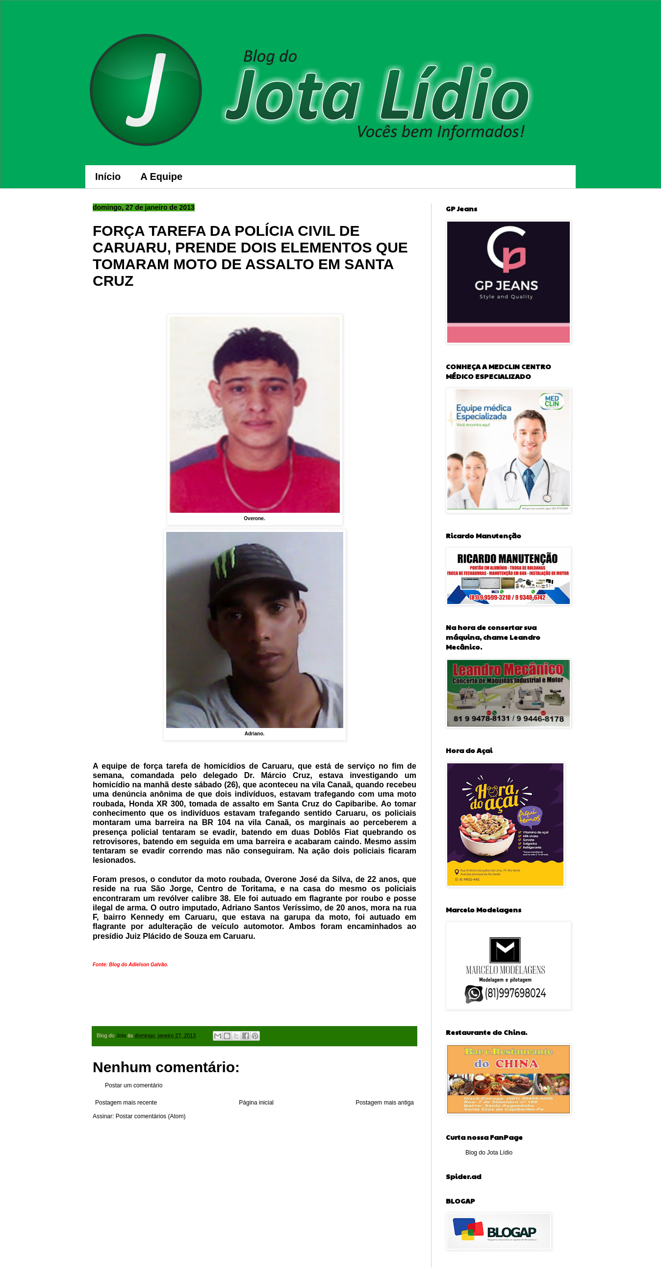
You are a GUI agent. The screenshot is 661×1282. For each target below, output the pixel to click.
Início (108, 176)
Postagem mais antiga (385, 1102)
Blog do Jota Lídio (488, 1152)
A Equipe (161, 176)
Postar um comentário (133, 1085)
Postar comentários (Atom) (151, 1116)
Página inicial (256, 1102)
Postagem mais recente (126, 1102)
